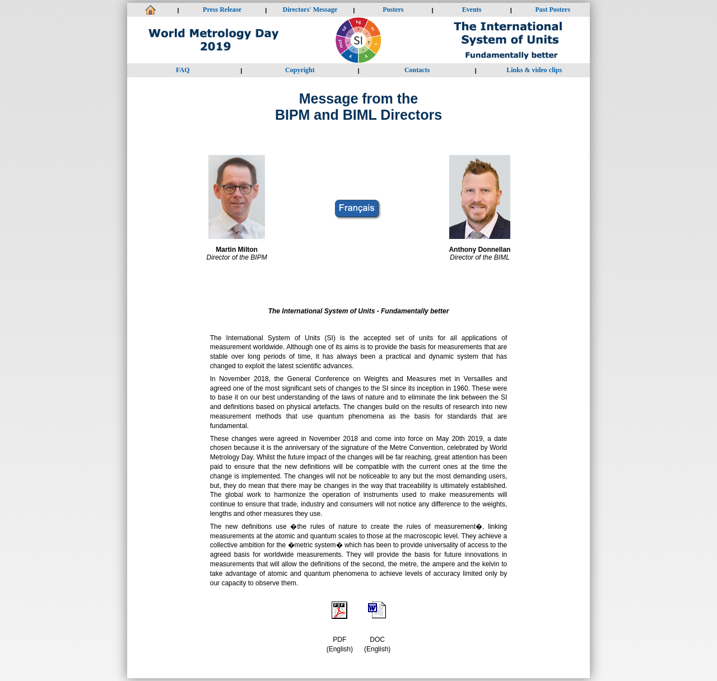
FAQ (182, 70)
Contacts (417, 70)
